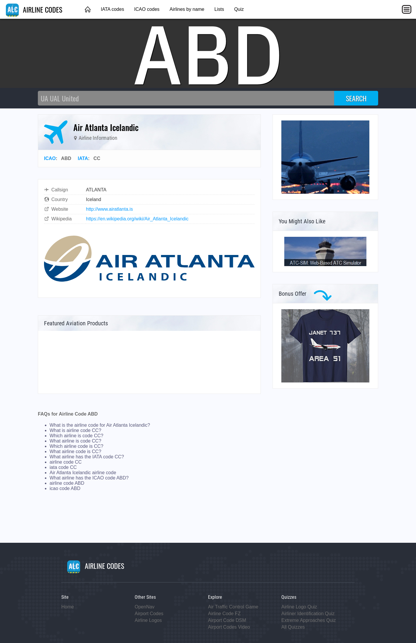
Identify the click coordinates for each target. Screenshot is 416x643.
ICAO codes (146, 9)
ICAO (50, 158)
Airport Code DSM (227, 620)
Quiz (239, 9)
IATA (83, 158)
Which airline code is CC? (76, 446)
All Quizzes (293, 627)
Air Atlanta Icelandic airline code (83, 472)
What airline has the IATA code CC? (87, 456)
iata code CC (63, 467)
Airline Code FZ (224, 613)
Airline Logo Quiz (299, 606)
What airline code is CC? (75, 451)
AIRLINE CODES (34, 9)
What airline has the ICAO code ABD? (89, 477)
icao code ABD (65, 488)
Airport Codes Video (229, 627)
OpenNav (145, 606)
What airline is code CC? (75, 440)
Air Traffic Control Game (233, 606)
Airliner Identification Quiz (307, 613)
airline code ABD (67, 483)
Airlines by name (187, 9)
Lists (219, 9)
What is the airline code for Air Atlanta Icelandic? (100, 425)
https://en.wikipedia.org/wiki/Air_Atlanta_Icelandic (137, 218)
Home (67, 606)
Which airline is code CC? (76, 435)
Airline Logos (148, 620)
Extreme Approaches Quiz (308, 620)
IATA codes (112, 9)
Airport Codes (149, 613)
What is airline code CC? (75, 430)
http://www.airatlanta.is (109, 209)
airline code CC (66, 462)
